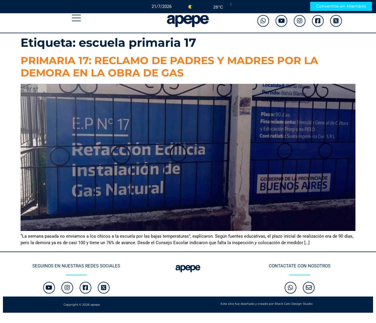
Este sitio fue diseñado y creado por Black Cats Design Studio (267, 304)
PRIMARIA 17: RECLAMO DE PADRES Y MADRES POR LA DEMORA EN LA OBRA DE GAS (169, 66)
